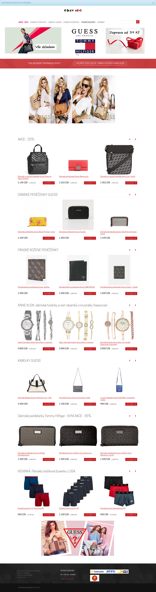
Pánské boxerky (88, 22)
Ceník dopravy (21, 577)
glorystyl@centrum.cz (67, 577)
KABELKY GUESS (55, 22)
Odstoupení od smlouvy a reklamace (28, 571)
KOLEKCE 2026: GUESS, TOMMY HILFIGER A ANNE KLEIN (100, 63)
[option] (36, 164)
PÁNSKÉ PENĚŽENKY (71, 22)
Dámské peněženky (38, 22)
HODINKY (101, 22)
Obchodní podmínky (23, 573)
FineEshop (36, 587)
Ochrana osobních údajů (24, 575)
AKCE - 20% (23, 22)
